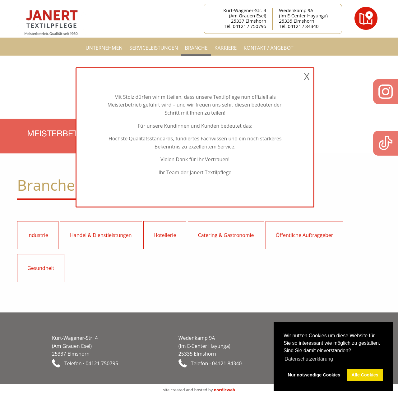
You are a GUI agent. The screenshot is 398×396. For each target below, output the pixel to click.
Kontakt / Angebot (268, 47)
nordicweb (224, 390)
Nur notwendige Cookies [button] (314, 374)
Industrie (37, 235)
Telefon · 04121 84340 (216, 363)
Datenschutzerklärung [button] (309, 359)
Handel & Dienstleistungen (101, 235)
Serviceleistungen (153, 47)
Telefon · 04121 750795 (91, 363)
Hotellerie (165, 235)
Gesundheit (40, 268)
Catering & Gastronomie (226, 235)
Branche (196, 47)
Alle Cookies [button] (364, 374)
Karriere (226, 47)
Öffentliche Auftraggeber (304, 235)
